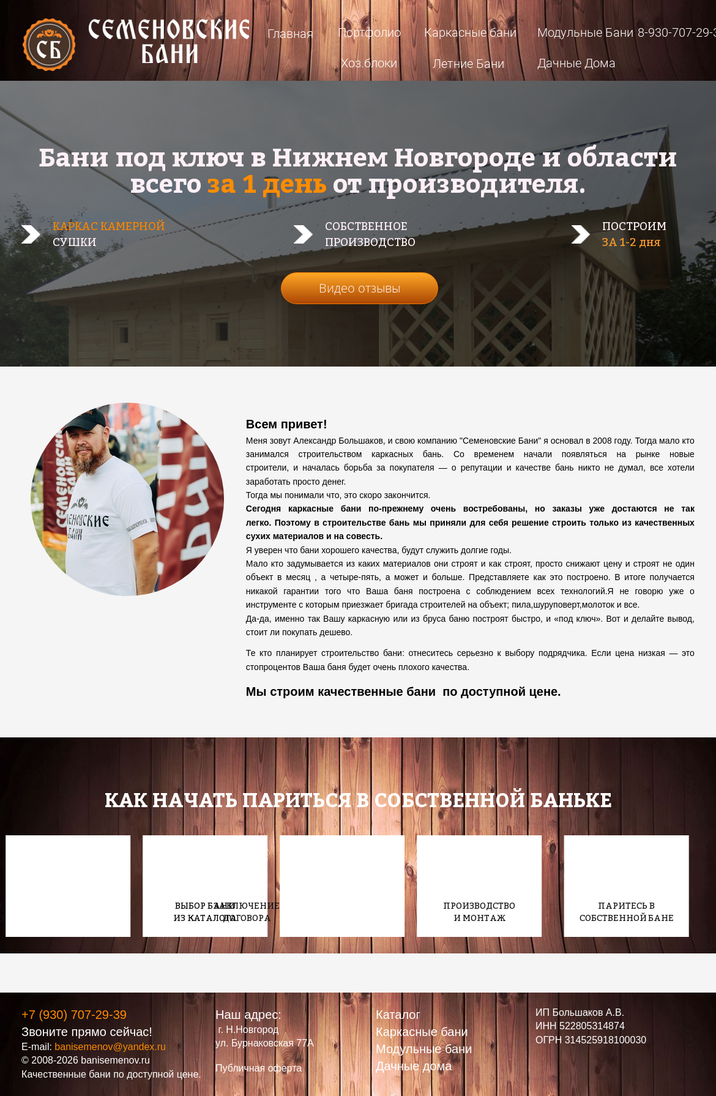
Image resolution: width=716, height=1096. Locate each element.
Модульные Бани (585, 32)
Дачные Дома (576, 63)
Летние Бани (468, 63)
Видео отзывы (359, 288)
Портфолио (369, 32)
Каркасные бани (470, 32)
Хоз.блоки (369, 63)
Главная (290, 33)
